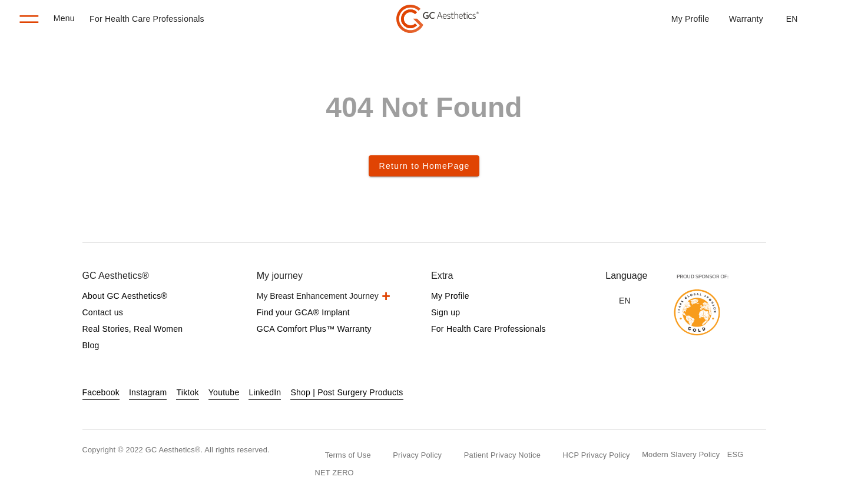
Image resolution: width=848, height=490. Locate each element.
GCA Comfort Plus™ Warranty (314, 329)
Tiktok (187, 392)
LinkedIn (265, 392)
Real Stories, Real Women (132, 329)
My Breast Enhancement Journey (318, 296)
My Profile (690, 19)
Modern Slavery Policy (681, 454)
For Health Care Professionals (147, 19)
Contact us (102, 312)
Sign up (445, 312)
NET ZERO (334, 472)
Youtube (224, 392)
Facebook (101, 392)
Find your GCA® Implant (303, 312)
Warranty (746, 19)
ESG (735, 454)
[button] (791, 19)
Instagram (148, 392)
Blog (91, 345)
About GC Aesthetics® (125, 296)
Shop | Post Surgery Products (346, 392)
